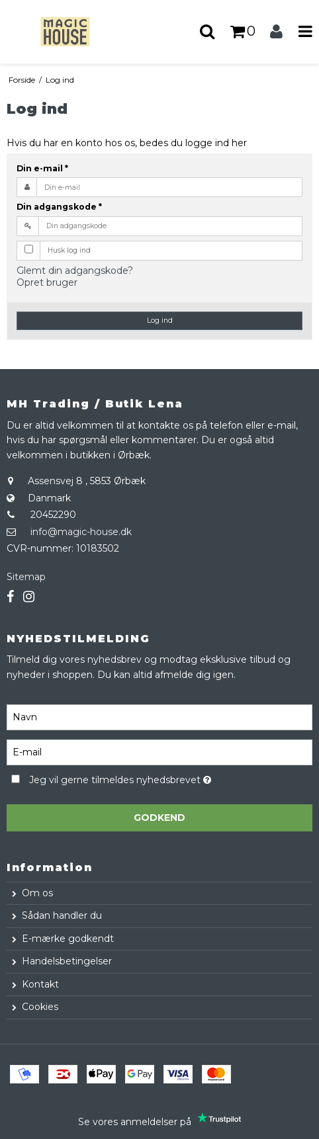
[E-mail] (159, 751)
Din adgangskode (59, 207)
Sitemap (26, 577)
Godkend (159, 817)
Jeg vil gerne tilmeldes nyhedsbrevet (152, 778)
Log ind (160, 320)
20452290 (53, 515)
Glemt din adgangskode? (75, 270)
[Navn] (159, 716)
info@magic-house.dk (81, 532)
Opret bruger (47, 282)
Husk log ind (69, 250)
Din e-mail (42, 168)
